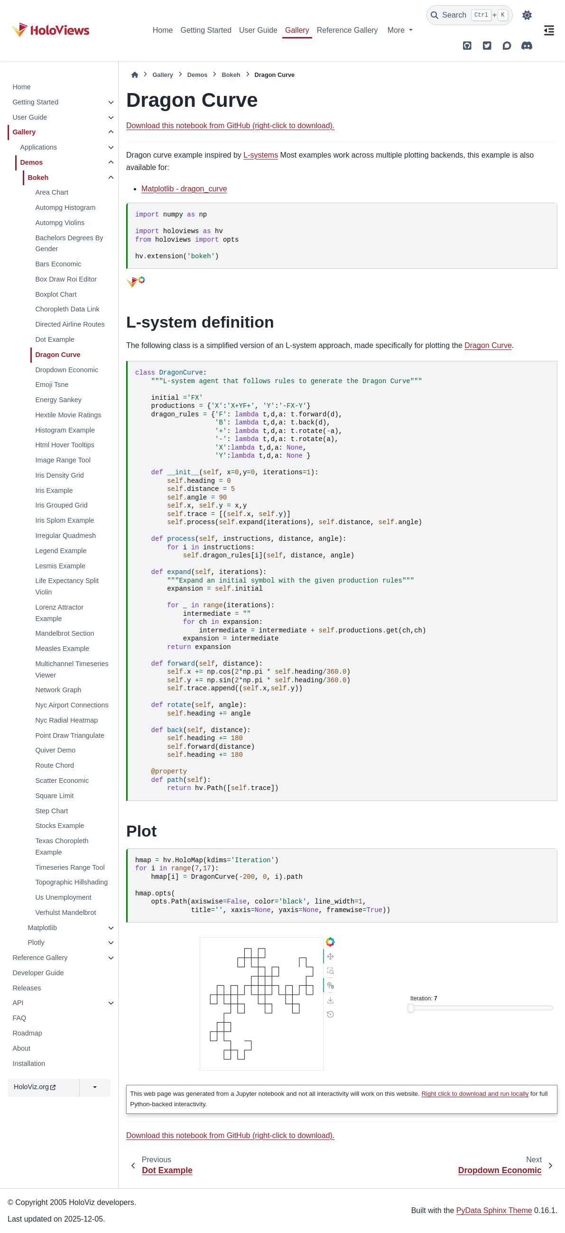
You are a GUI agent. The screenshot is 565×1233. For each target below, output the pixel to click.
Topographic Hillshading (71, 882)
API (17, 1003)
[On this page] (548, 30)
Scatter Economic (62, 780)
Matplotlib (42, 928)
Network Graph (58, 690)
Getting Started (206, 30)
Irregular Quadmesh (65, 535)
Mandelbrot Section (64, 633)
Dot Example (54, 339)
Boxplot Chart (55, 294)
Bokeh (38, 177)
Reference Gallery (347, 30)
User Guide (258, 30)
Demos (31, 162)
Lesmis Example (60, 566)
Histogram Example (65, 430)
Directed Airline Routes (69, 324)
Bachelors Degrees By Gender (69, 243)
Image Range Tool (63, 460)
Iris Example (54, 490)
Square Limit (54, 796)
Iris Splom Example (64, 520)
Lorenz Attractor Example (59, 612)
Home (163, 30)
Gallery (297, 30)
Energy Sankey (58, 400)
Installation (28, 1063)
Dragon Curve (57, 354)
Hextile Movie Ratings (68, 415)
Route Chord (54, 765)
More (397, 30)
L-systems (260, 155)
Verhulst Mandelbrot (65, 912)
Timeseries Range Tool (69, 867)
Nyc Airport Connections (71, 705)
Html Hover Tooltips (64, 445)
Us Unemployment (63, 897)
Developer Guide (38, 973)
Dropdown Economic (66, 370)
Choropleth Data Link (67, 309)
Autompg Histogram (65, 207)
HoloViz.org (35, 1087)
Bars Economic (58, 264)
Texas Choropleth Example (61, 846)
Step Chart (51, 811)
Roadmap (27, 1033)
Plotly (36, 942)
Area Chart (51, 192)
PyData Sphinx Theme (494, 1210)
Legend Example (60, 551)
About (21, 1048)
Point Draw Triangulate (69, 735)
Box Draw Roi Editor (66, 279)
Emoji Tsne (51, 384)
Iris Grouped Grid (61, 505)
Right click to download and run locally (474, 1093)
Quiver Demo (55, 750)
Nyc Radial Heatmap (66, 720)
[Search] (469, 15)
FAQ (19, 1018)
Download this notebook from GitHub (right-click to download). (230, 126)
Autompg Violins (59, 222)
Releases (26, 988)
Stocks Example (59, 825)
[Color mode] (527, 15)
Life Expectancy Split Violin (67, 586)
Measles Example (62, 648)
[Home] (134, 75)
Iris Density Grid (59, 475)
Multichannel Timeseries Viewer (71, 669)
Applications (38, 147)
